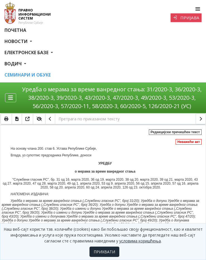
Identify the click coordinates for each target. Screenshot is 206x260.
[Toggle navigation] (197, 8)
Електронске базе (27, 52)
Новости (16, 41)
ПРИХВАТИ (104, 251)
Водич (13, 64)
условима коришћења (140, 241)
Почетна (15, 30)
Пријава (186, 17)
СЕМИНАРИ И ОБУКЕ (27, 75)
